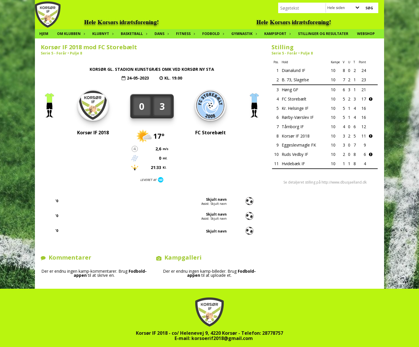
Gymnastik (243, 33)
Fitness (184, 33)
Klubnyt (102, 33)
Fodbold (212, 33)
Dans (161, 33)
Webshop (366, 33)
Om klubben (70, 33)
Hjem (43, 33)
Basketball (133, 33)
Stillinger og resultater (323, 33)
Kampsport (276, 33)
